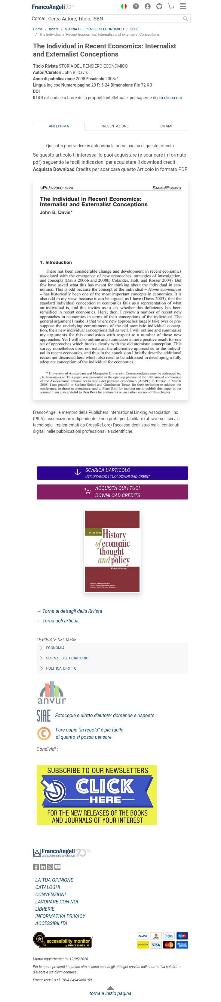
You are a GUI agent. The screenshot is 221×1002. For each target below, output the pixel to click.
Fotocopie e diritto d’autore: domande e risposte (105, 715)
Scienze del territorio (67, 658)
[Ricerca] (186, 18)
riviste (54, 29)
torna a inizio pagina (110, 993)
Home (38, 29)
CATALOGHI (47, 887)
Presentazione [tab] (115, 126)
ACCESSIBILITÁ (51, 923)
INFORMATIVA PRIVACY (60, 916)
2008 (134, 29)
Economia (55, 648)
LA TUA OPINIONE (54, 880)
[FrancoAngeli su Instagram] (50, 868)
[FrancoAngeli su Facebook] (36, 868)
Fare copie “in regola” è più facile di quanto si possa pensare (90, 733)
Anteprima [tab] (59, 126)
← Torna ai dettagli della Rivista (69, 611)
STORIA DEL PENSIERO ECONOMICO (94, 29)
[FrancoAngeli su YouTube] (57, 868)
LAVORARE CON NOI (56, 902)
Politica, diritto (61, 668)
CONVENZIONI (50, 894)
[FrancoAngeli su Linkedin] (43, 868)
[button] (122, 7)
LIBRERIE (44, 909)
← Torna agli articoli (57, 621)
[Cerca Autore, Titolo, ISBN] (114, 18)
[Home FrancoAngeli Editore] (53, 7)
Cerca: (38, 18)
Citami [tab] (166, 126)
